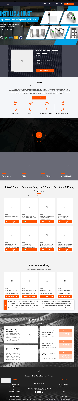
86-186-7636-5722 (70, 0)
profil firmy (64, 381)
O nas (35, 3)
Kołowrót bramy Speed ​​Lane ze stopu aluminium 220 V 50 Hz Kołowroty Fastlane (23, 305)
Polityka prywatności (63, 396)
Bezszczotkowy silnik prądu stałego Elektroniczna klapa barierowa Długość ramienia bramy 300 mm (23, 308)
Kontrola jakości (64, 386)
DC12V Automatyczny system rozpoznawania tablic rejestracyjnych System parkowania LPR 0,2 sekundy (23, 303)
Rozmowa (69, 3)
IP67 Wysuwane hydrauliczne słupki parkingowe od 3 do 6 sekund (56, 305)
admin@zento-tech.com (58, 0)
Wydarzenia (51, 3)
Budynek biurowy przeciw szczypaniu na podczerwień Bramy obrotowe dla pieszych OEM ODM (57, 308)
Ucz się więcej (39, 98)
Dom (24, 3)
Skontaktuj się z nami (43, 3)
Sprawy (63, 391)
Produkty (29, 3)
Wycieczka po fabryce (63, 384)
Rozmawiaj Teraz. (44, 70)
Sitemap (63, 394)
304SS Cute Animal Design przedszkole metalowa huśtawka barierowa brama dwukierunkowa (57, 303)
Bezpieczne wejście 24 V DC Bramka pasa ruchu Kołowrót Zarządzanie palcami (57, 301)
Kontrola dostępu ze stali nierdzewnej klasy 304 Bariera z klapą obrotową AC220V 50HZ (23, 301)
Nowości (63, 389)
